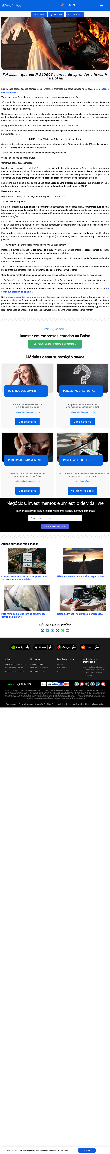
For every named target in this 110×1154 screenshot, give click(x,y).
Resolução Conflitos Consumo (47, 704)
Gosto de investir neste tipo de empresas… (80, 613)
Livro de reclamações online (72, 704)
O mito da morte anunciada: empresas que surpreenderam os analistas (24, 578)
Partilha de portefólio (78, 460)
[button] (102, 5)
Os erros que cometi (22, 390)
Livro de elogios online (94, 704)
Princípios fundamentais (25, 460)
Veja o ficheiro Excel (82, 481)
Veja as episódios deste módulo (27, 412)
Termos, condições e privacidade (19, 704)
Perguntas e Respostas (79, 390)
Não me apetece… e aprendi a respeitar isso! (81, 576)
